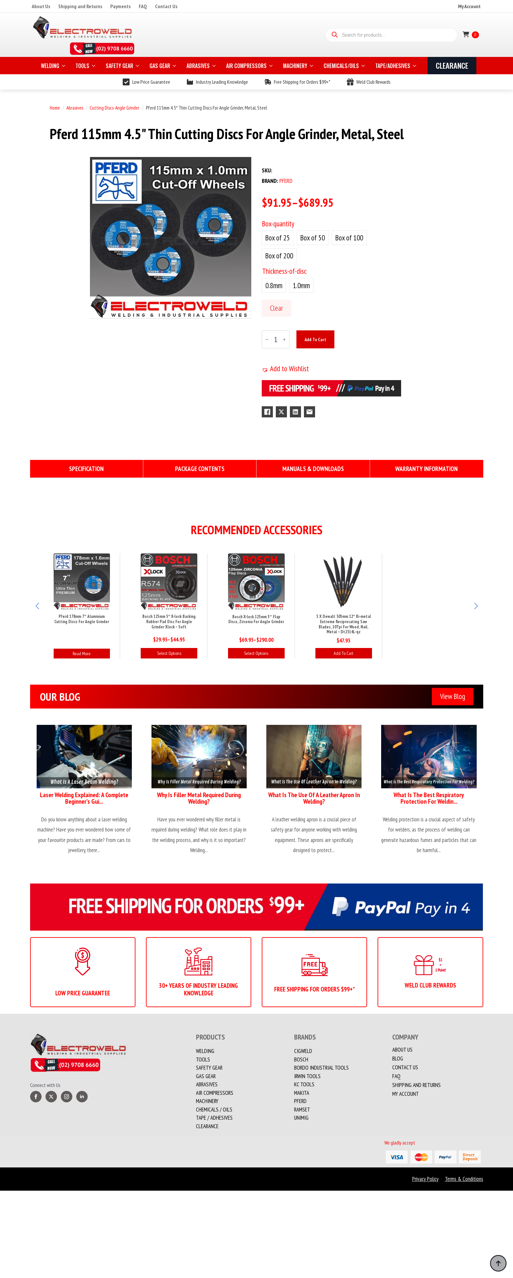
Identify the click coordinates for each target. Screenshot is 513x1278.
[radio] (277, 237)
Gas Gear (206, 1076)
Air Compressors (214, 1092)
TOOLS (82, 66)
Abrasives (74, 108)
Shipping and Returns (80, 6)
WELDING (50, 66)
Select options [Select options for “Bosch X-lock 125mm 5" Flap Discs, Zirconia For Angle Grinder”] (256, 653)
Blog (397, 1058)
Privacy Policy (425, 1178)
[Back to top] (498, 1263)
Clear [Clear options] (276, 308)
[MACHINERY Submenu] (312, 66)
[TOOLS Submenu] (94, 66)
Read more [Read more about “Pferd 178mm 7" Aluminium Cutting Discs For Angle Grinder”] (82, 654)
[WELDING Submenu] (64, 66)
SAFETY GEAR (119, 66)
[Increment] (284, 339)
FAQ (143, 6)
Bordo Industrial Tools (321, 1067)
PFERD (300, 1101)
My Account (469, 6)
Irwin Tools (307, 1076)
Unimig (301, 1117)
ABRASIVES (198, 66)
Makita (301, 1092)
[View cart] (470, 35)
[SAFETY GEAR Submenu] (138, 66)
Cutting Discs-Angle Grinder (114, 108)
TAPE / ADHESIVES (214, 1117)
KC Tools (304, 1084)
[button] (285, 368)
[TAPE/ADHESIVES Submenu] (415, 66)
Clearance (207, 1126)
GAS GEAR (160, 66)
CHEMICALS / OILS (214, 1109)
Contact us (405, 1067)
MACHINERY (295, 66)
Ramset (302, 1109)
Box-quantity (278, 223)
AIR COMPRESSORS (246, 66)
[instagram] (66, 1096)
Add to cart (315, 339)
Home (55, 108)
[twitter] (51, 1096)
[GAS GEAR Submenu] (175, 66)
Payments (120, 6)
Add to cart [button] (343, 653)
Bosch (301, 1059)
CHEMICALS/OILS (341, 66)
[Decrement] (267, 339)
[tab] (86, 469)
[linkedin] (82, 1096)
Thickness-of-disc (284, 271)
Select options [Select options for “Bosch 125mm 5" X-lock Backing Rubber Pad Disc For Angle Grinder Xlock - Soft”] (169, 653)
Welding (205, 1051)
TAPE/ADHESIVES (392, 66)
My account (405, 1094)
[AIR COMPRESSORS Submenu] (271, 66)
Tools (203, 1059)
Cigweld (303, 1051)
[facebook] (36, 1096)
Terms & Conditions (464, 1178)
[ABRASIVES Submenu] (215, 66)
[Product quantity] (276, 339)
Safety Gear (209, 1067)
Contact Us (166, 6)
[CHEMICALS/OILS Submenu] (364, 66)
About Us (41, 6)
